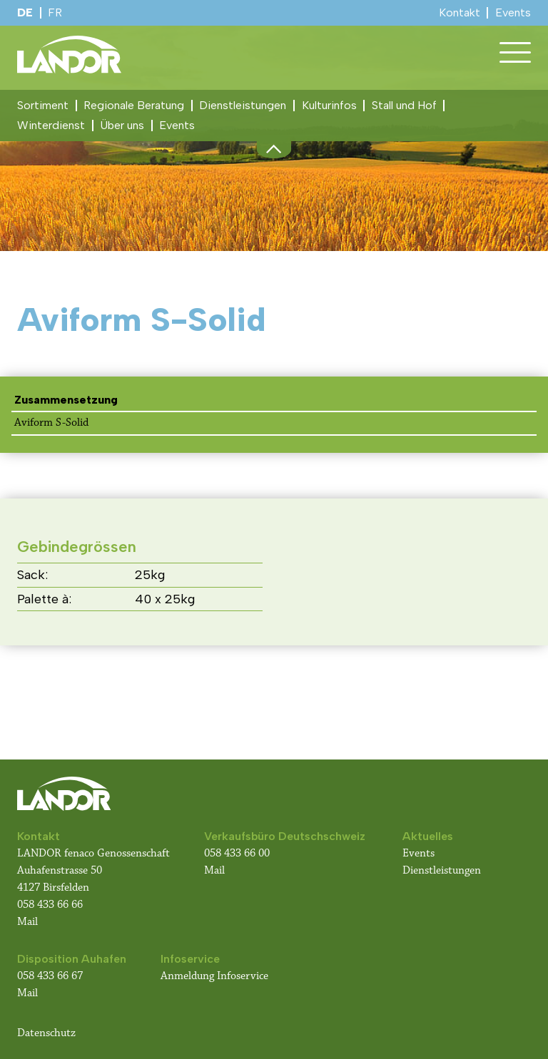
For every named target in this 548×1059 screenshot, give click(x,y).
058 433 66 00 (238, 853)
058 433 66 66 (50, 904)
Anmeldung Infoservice (214, 976)
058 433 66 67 (50, 976)
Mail (27, 921)
